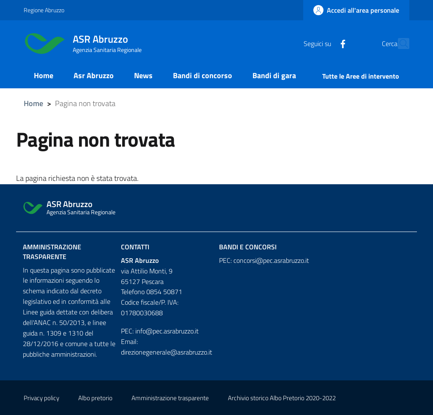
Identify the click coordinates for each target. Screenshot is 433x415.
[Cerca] (399, 43)
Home (33, 103)
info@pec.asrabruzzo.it (167, 331)
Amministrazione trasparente (52, 252)
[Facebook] (324, 43)
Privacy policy (41, 398)
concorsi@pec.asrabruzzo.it (271, 260)
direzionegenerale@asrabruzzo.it (166, 352)
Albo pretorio (95, 398)
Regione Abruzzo (44, 9)
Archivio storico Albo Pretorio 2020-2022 (282, 398)
